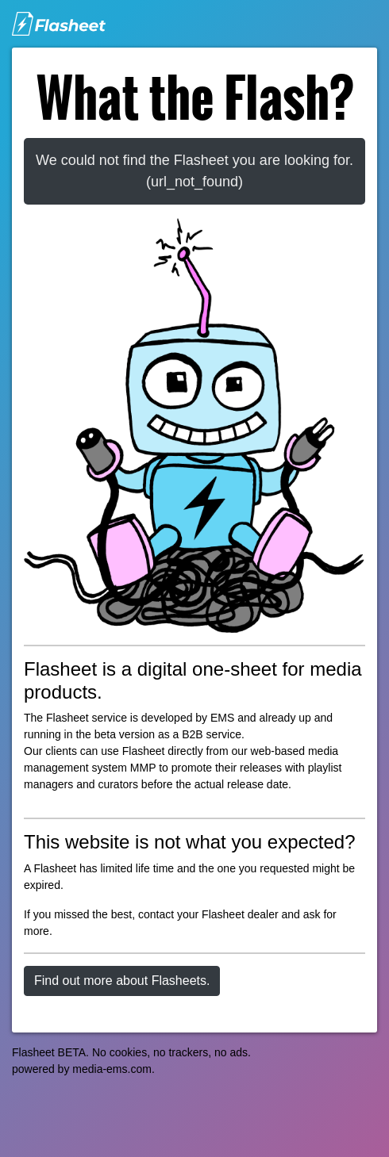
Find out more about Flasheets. (122, 980)
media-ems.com (112, 1069)
